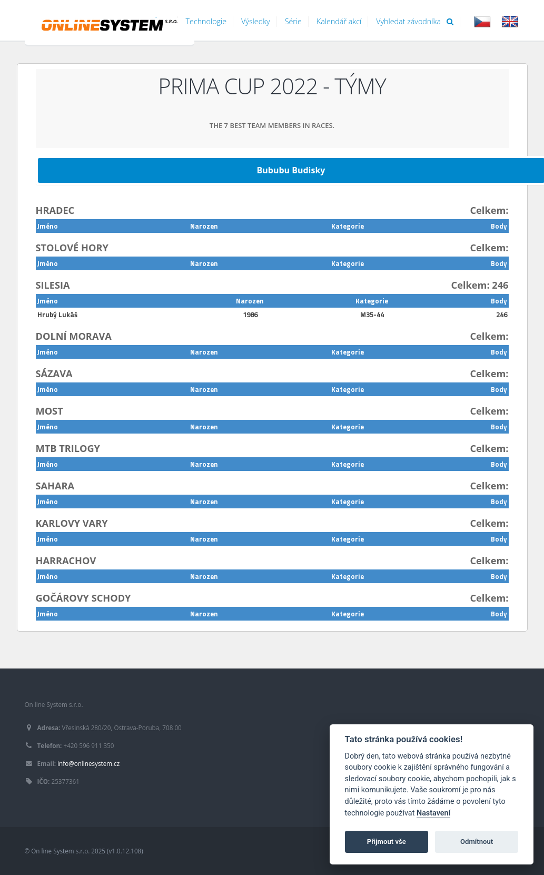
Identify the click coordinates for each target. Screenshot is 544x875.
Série (293, 21)
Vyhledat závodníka (414, 21)
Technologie (206, 21)
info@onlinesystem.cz (88, 763)
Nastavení (434, 813)
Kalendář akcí (338, 21)
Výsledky (255, 21)
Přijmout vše (386, 841)
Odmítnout (476, 841)
